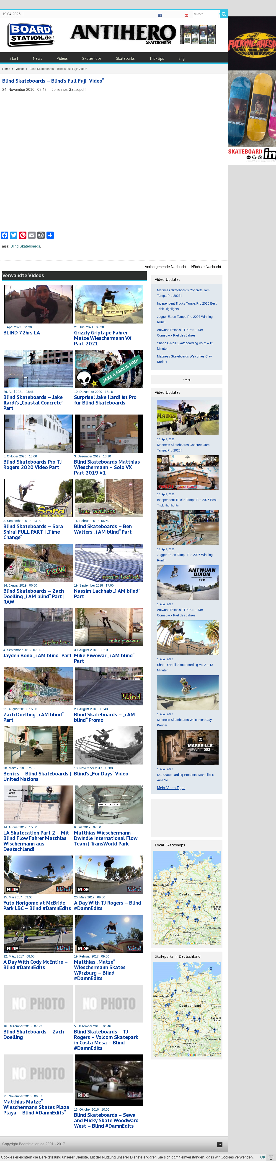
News (37, 58)
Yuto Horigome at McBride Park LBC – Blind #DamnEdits (37, 905)
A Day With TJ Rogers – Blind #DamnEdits (107, 905)
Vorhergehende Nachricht (165, 267)
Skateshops (91, 58)
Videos (62, 58)
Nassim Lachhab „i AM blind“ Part (107, 593)
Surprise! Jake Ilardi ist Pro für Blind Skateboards (105, 400)
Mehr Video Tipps (171, 788)
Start (14, 58)
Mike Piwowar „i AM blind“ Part (104, 658)
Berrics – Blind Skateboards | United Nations (37, 776)
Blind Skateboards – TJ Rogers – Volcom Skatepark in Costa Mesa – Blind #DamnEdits (106, 1039)
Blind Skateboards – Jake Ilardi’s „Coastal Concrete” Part (33, 403)
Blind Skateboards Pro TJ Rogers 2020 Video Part (32, 464)
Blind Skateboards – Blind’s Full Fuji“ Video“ (53, 80)
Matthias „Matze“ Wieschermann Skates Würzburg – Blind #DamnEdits (100, 970)
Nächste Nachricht (206, 267)
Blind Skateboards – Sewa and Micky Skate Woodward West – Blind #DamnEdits (106, 1120)
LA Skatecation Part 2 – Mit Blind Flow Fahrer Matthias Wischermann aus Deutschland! (36, 841)
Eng (181, 58)
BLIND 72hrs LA (21, 332)
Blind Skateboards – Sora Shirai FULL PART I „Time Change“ (33, 532)
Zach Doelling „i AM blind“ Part (33, 717)
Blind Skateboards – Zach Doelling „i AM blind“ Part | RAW (33, 596)
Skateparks (125, 58)
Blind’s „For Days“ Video (101, 773)
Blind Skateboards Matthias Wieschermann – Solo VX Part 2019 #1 (107, 467)
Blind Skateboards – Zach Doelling (33, 1034)
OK (263, 1157)
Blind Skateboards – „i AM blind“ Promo (104, 717)
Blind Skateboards (25, 246)
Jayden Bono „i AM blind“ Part (37, 655)
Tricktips (156, 58)
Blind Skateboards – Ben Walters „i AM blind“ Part (103, 529)
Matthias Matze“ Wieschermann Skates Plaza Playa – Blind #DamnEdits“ (36, 1107)
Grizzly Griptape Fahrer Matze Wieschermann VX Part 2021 (102, 338)
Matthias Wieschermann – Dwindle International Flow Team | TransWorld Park (105, 838)
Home (6, 68)
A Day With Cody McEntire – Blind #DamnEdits (35, 964)
